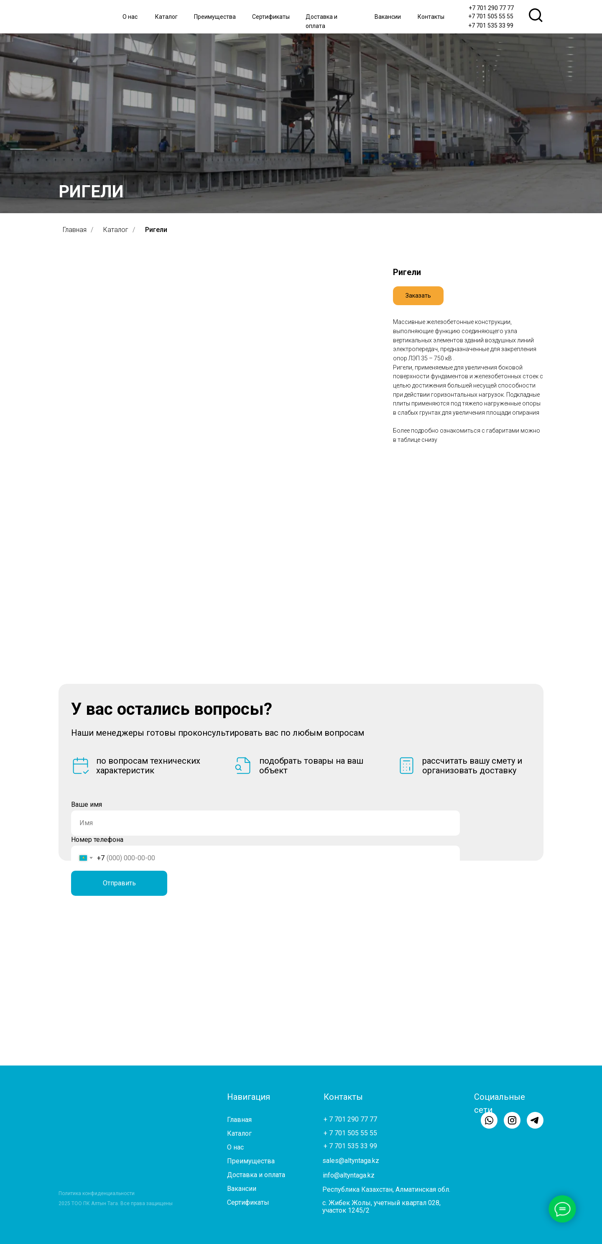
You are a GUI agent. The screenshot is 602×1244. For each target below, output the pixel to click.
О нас (130, 16)
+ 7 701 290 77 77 (350, 1119)
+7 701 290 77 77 (491, 8)
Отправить (119, 883)
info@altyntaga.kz (349, 1175)
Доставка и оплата (256, 1175)
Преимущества (215, 16)
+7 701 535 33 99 (490, 25)
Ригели (156, 230)
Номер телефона (97, 840)
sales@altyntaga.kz (350, 1161)
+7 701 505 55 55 (490, 16)
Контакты (431, 16)
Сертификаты (271, 16)
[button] (418, 295)
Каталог (166, 16)
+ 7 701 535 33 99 (350, 1146)
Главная (75, 230)
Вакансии (388, 16)
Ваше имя (86, 804)
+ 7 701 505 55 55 (350, 1133)
